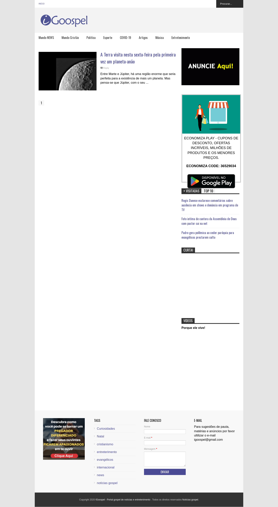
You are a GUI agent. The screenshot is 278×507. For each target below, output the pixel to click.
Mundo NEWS (46, 37)
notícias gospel (107, 483)
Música (159, 37)
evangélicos (105, 459)
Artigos (143, 37)
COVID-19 (125, 37)
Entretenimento (180, 37)
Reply (106, 68)
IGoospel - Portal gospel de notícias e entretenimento (123, 499)
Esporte (107, 37)
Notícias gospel (190, 499)
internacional (105, 467)
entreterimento (107, 452)
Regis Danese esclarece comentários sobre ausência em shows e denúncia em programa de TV (209, 205)
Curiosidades (106, 428)
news (100, 475)
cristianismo (105, 444)
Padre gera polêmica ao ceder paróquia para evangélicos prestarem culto (207, 235)
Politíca (91, 37)
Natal (100, 436)
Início (42, 4)
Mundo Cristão (70, 37)
